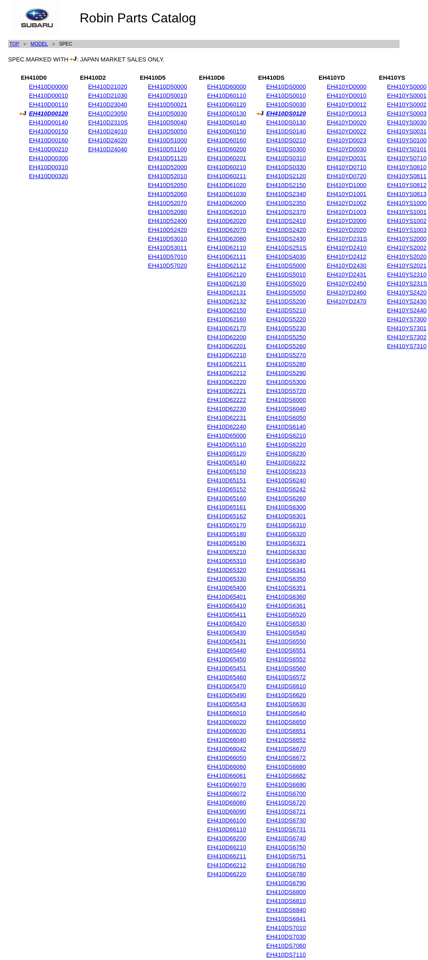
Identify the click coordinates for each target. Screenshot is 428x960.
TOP (14, 44)
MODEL (39, 44)
